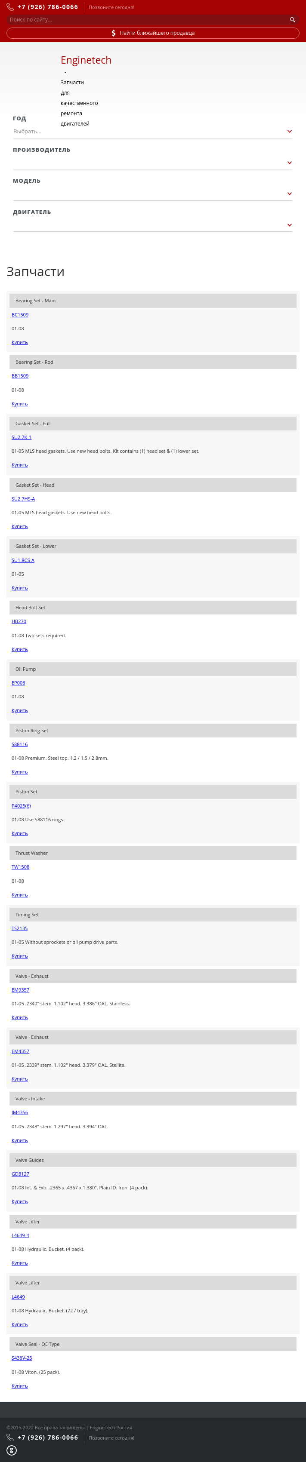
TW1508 (20, 866)
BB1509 (20, 375)
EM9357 (20, 989)
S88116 (20, 744)
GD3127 (20, 1173)
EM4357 (20, 1051)
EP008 (18, 682)
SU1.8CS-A (23, 560)
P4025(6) (21, 805)
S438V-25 (22, 1357)
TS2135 (20, 928)
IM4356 (20, 1112)
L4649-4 (20, 1235)
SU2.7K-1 (21, 437)
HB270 (19, 621)
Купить (20, 342)
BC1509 (20, 314)
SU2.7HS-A (23, 498)
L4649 (18, 1296)
